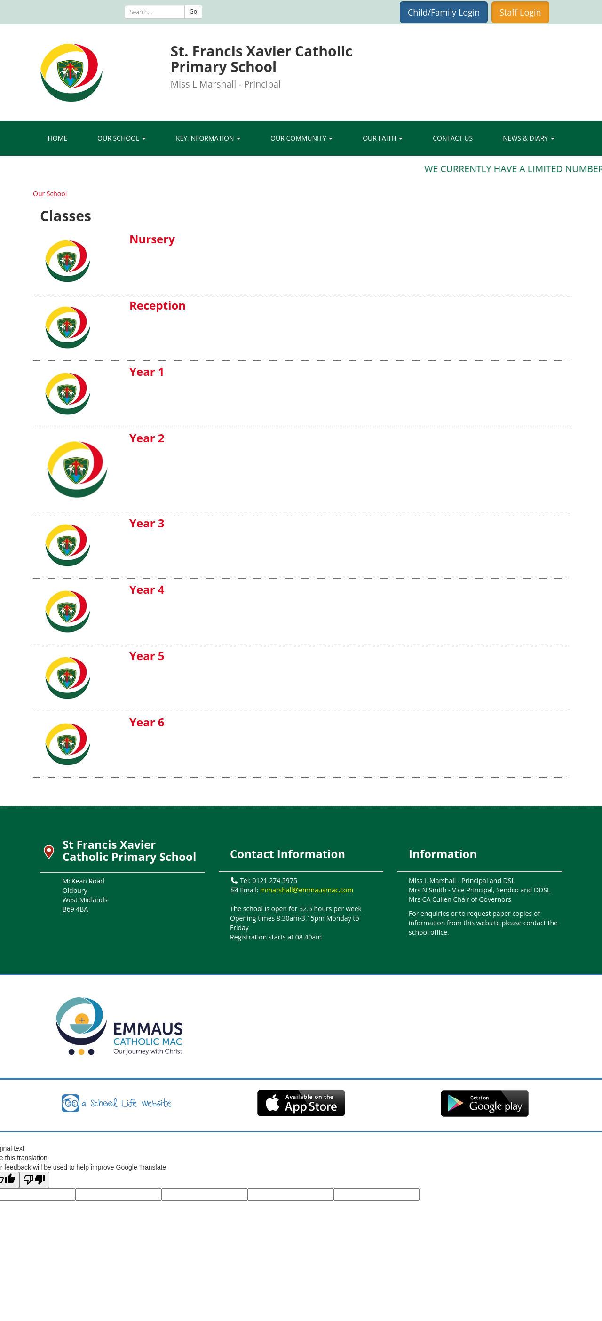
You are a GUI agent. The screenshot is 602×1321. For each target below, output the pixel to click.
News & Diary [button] (528, 138)
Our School (50, 193)
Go (193, 12)
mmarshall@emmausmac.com (306, 889)
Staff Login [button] (520, 12)
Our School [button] (121, 138)
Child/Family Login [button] (444, 12)
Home (57, 138)
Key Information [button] (208, 138)
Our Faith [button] (383, 138)
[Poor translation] (34, 1180)
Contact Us (453, 138)
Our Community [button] (301, 138)
